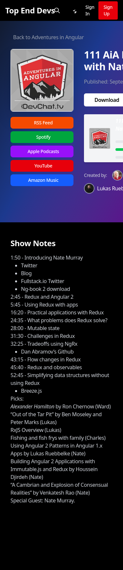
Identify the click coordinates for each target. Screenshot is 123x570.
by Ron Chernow (52, 406)
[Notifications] (74, 10)
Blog (26, 273)
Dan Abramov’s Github (47, 351)
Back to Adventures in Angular (48, 37)
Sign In (89, 10)
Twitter (29, 265)
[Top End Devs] (30, 10)
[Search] (57, 10)
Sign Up (108, 10)
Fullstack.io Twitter (42, 281)
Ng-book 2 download (45, 289)
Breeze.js (31, 390)
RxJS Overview (26, 430)
